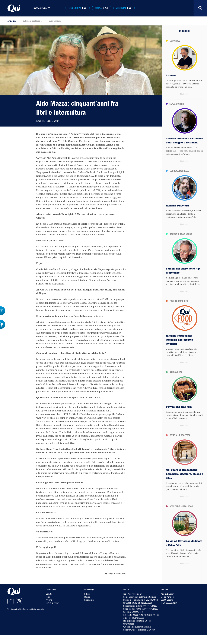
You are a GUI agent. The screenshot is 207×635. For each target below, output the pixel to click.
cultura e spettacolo (32, 21)
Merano (87, 597)
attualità (11, 21)
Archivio (49, 600)
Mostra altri (184, 94)
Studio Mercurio (37, 609)
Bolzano (87, 594)
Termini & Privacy (52, 603)
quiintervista (55, 21)
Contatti (49, 594)
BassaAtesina (89, 600)
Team (48, 597)
